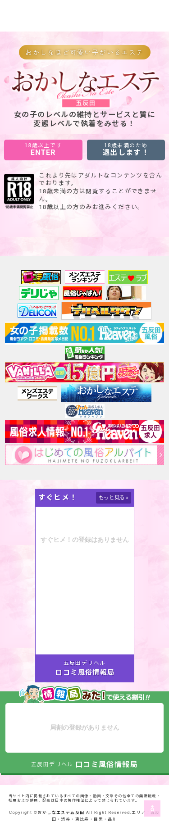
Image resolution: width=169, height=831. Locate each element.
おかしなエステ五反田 (60, 812)
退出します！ (125, 149)
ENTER (43, 149)
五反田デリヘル (85, 663)
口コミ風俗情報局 (84, 672)
